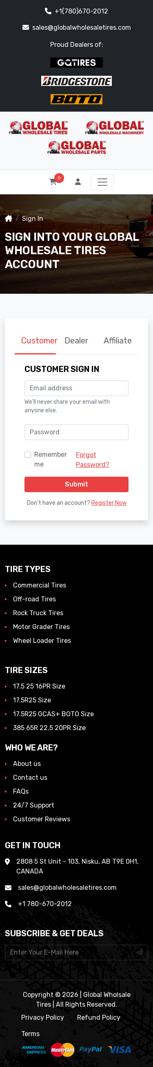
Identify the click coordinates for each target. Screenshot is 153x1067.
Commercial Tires (39, 585)
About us (27, 764)
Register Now (108, 502)
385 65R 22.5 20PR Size (49, 728)
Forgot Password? (92, 460)
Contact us (30, 777)
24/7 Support (33, 805)
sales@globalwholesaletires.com (76, 27)
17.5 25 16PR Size (39, 686)
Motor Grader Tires (41, 627)
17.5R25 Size (32, 700)
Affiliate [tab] (118, 340)
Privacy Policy (42, 1017)
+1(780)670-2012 (76, 11)
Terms (30, 1034)
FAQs (21, 791)
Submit (76, 484)
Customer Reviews (41, 819)
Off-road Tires (34, 599)
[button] (79, 182)
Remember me (50, 459)
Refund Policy (98, 1017)
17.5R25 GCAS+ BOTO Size (53, 714)
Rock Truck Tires (38, 613)
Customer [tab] (38, 340)
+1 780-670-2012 (45, 904)
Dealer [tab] (76, 340)
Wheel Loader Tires (42, 641)
